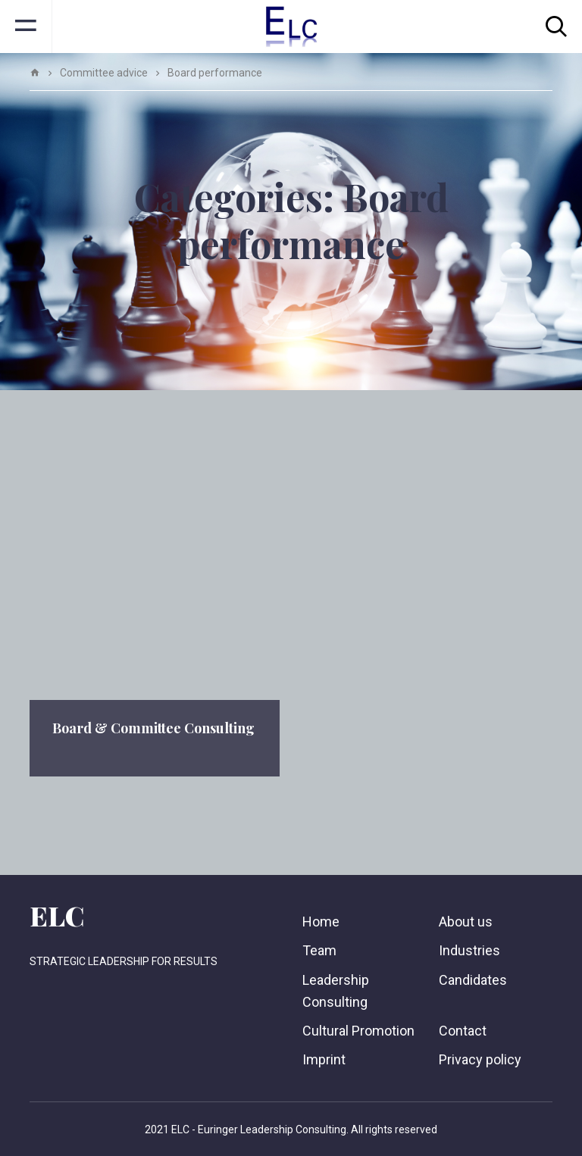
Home (321, 921)
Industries (469, 950)
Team (319, 950)
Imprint (324, 1059)
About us (466, 921)
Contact (463, 1031)
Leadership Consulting (335, 991)
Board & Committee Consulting (153, 728)
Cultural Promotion (358, 1031)
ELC (57, 915)
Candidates (473, 980)
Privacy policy (480, 1059)
